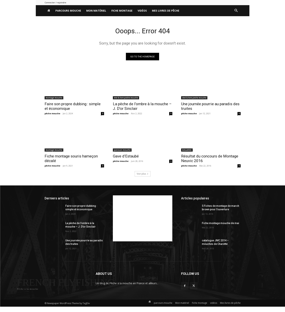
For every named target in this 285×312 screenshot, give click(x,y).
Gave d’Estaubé (126, 157)
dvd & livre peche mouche (126, 98)
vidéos (142, 10)
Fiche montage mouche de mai (220, 223)
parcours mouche (68, 10)
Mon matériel (96, 10)
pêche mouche (52, 114)
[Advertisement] (142, 219)
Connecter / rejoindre (55, 2)
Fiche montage (121, 10)
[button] (236, 11)
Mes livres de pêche (165, 10)
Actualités (187, 150)
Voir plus (142, 174)
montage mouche (54, 98)
